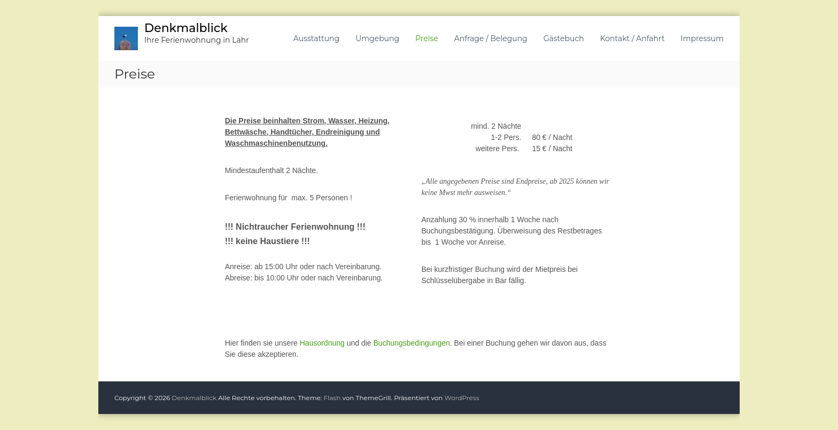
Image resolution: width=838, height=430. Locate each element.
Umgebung (377, 38)
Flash (331, 398)
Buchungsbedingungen (412, 343)
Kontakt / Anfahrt (632, 38)
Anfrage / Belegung (490, 38)
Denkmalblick (186, 28)
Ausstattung (316, 38)
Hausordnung (322, 343)
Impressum (702, 38)
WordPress (462, 398)
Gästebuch (564, 38)
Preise (426, 38)
